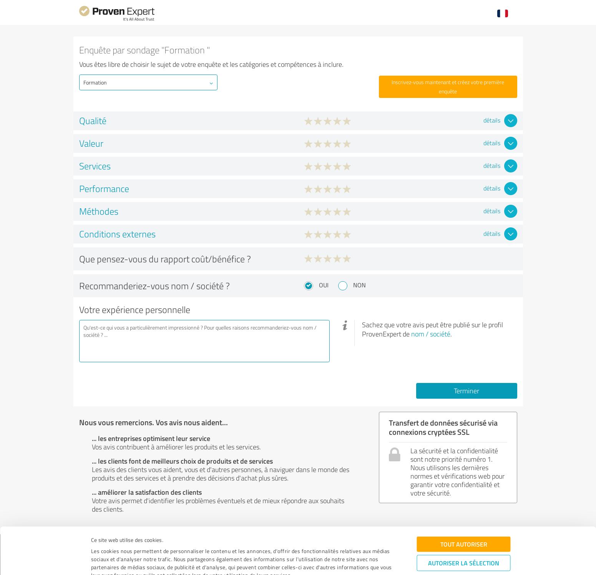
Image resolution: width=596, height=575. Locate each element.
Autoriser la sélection (463, 526)
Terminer (466, 390)
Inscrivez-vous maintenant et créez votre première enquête (448, 86)
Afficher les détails (362, 560)
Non (359, 285)
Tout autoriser (463, 507)
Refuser (463, 550)
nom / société (430, 333)
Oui (324, 285)
